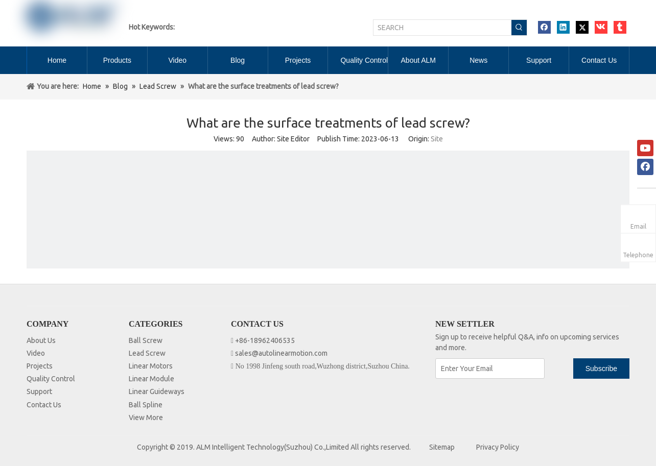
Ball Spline (145, 405)
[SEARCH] (442, 27)
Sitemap (442, 447)
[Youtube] (645, 148)
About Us (41, 340)
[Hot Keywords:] (519, 27)
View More (146, 417)
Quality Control (51, 379)
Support (39, 391)
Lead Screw (147, 353)
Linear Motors (151, 366)
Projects (40, 366)
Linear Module (151, 379)
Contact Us (44, 405)
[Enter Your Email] (490, 368)
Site (437, 139)
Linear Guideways (156, 391)
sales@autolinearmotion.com (281, 353)
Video (36, 353)
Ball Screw (145, 340)
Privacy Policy (497, 447)
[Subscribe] (601, 368)
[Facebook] (645, 167)
